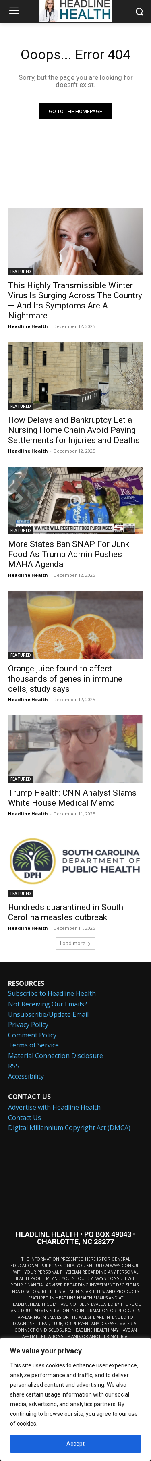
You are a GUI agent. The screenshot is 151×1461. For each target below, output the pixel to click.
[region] (75, 1399)
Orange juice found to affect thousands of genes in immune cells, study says (65, 679)
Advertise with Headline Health (54, 1107)
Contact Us (24, 1117)
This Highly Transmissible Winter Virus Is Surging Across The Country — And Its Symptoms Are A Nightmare (75, 300)
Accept (75, 1443)
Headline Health (28, 326)
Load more (75, 943)
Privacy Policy (28, 1024)
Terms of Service (33, 1045)
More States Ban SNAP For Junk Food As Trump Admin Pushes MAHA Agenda (68, 554)
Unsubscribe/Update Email (48, 1014)
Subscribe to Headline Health (52, 993)
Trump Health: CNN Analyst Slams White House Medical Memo (72, 798)
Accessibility (26, 1076)
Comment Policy (32, 1035)
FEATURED (20, 271)
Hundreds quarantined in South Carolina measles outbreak (65, 912)
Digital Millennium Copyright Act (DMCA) (69, 1127)
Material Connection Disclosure (55, 1055)
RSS (13, 1066)
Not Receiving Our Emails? (47, 1004)
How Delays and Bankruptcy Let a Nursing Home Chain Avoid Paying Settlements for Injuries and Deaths (74, 430)
